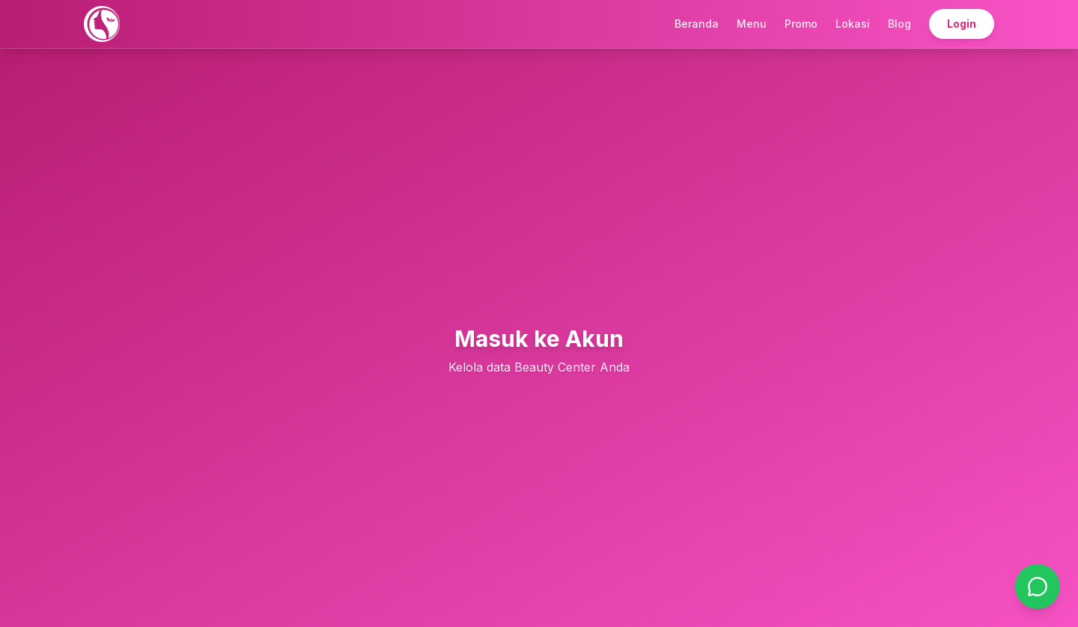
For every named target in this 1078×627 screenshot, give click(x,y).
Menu (752, 23)
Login (961, 23)
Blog (899, 23)
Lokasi (852, 23)
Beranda (696, 23)
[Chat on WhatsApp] (1037, 586)
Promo (801, 23)
